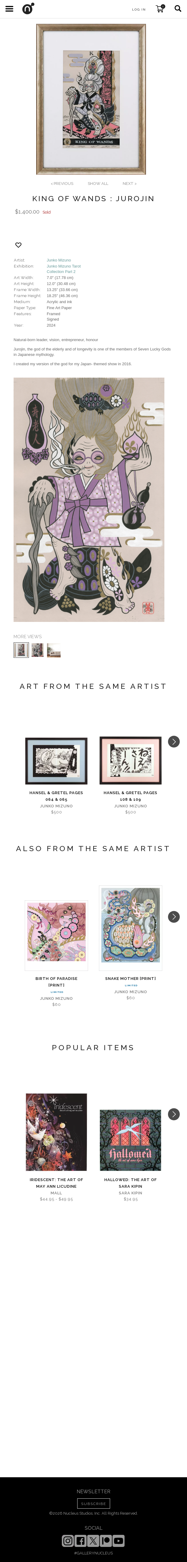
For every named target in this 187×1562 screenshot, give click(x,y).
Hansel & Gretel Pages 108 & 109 (130, 796)
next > (130, 183)
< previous (62, 183)
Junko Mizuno (59, 260)
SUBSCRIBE (93, 1504)
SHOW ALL (98, 183)
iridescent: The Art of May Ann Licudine (56, 1183)
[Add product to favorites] (18, 245)
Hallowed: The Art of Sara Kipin (130, 1183)
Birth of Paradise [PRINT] (57, 981)
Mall (56, 1193)
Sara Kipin (130, 1193)
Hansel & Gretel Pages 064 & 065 (56, 796)
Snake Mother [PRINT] (130, 978)
